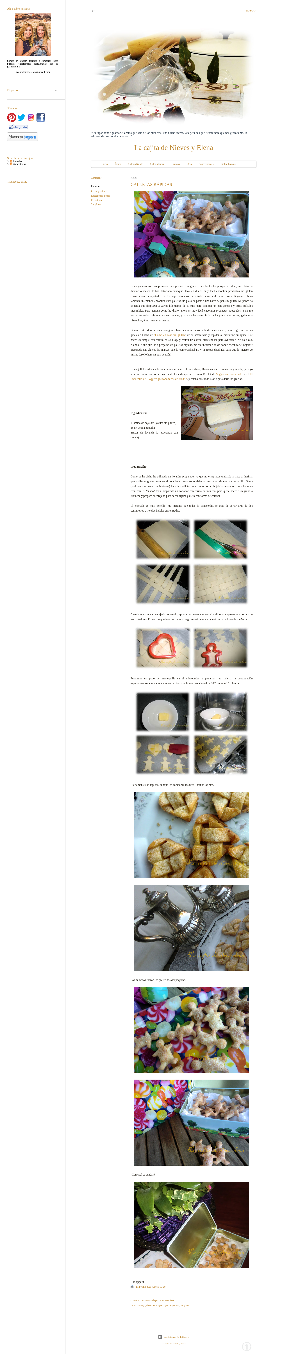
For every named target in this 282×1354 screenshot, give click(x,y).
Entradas (16, 161)
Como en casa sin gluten (170, 334)
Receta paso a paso (100, 195)
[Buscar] (251, 10)
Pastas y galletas (99, 191)
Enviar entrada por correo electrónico (158, 1300)
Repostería (96, 200)
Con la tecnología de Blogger (173, 1337)
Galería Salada (135, 164)
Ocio (189, 164)
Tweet (162, 1286)
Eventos (176, 164)
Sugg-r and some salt (229, 374)
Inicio (105, 164)
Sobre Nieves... (206, 164)
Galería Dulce (157, 164)
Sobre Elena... (229, 164)
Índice (118, 164)
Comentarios (18, 164)
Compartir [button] (96, 177)
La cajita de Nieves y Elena (173, 147)
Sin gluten (96, 204)
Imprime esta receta (147, 1286)
